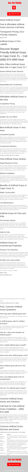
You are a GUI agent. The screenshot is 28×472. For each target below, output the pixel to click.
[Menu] (14, 7)
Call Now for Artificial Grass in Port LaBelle (9, 155)
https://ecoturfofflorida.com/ (6, 274)
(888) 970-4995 (3, 37)
